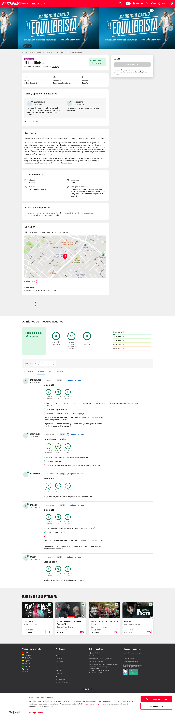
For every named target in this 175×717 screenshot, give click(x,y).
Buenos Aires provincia (36, 52)
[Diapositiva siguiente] (152, 619)
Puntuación (59, 372)
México (26, 666)
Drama (69, 52)
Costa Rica (27, 658)
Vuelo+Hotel (60, 661)
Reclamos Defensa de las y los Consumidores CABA (99, 671)
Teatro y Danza (60, 52)
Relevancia (41, 372)
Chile (25, 652)
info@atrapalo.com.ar (134, 665)
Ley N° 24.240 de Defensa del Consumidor (103, 664)
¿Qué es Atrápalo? (95, 653)
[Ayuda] (162, 3)
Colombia (26, 655)
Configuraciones (36, 713)
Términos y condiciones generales (100, 658)
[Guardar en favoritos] (152, 10)
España (26, 661)
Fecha (50, 372)
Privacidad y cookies (96, 661)
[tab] (41, 372)
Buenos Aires (50, 52)
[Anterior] (4, 28)
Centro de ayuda (128, 658)
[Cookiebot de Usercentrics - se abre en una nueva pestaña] (14, 712)
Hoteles (58, 656)
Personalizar (156, 706)
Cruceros (59, 664)
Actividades (59, 673)
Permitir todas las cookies (156, 699)
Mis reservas (127, 656)
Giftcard (58, 676)
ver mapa (55, 67)
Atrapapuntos (60, 679)
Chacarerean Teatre (36, 232)
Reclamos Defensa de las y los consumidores (99, 667)
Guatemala (27, 663)
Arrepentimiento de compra (132, 653)
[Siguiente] (170, 28)
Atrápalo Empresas (62, 682)
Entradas (24, 52)
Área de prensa (94, 656)
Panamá (26, 669)
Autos (58, 667)
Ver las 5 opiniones (31, 121)
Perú (25, 672)
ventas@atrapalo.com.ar (131, 666)
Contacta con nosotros (130, 661)
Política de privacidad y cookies (92, 704)
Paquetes (59, 658)
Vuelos (58, 653)
